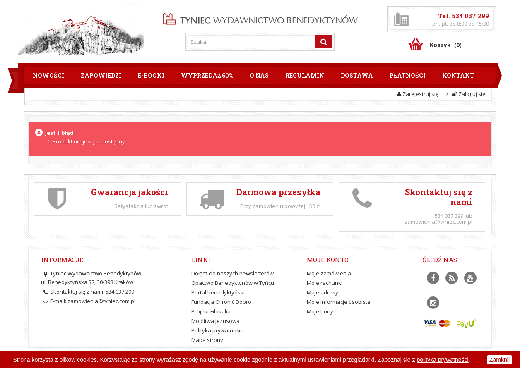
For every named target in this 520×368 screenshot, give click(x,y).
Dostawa (357, 75)
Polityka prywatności (217, 330)
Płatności (408, 75)
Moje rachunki (324, 283)
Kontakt (458, 75)
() (446, 45)
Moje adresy (322, 292)
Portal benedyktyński (218, 292)
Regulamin (304, 75)
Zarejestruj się (417, 94)
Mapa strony (207, 340)
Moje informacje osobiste (339, 302)
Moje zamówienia (329, 273)
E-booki (151, 75)
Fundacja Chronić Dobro (221, 302)
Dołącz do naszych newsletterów (232, 273)
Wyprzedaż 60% (207, 75)
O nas (259, 75)
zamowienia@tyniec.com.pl (101, 301)
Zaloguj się (468, 94)
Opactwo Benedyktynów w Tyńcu (232, 283)
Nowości (48, 75)
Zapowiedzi (101, 75)
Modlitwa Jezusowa (215, 321)
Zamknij (499, 359)
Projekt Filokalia (211, 311)
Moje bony (320, 311)
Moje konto (328, 260)
